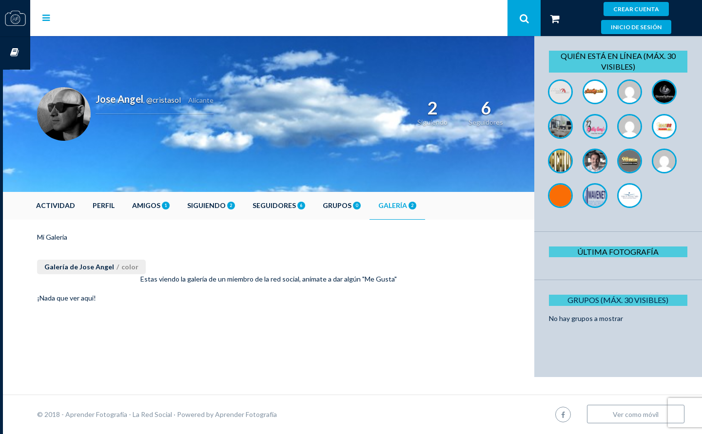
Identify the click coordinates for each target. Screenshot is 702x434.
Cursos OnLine (15, 53)
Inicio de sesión (636, 27)
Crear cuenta (636, 9)
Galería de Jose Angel (106, 267)
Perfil (131, 205)
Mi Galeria (79, 237)
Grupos (369, 205)
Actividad (82, 205)
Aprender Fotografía (273, 414)
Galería (425, 205)
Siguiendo (238, 205)
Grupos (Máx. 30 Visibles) (621, 334)
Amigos (178, 205)
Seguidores (306, 205)
